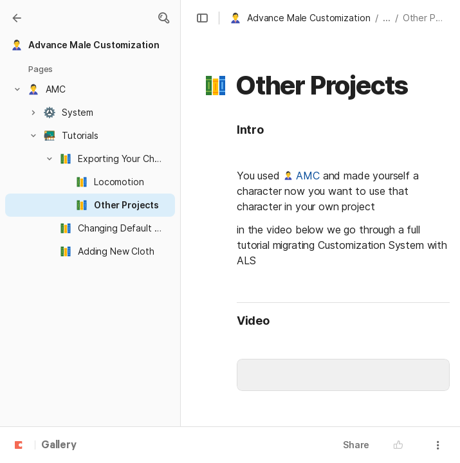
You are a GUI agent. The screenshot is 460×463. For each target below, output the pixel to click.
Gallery (59, 445)
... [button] (387, 17)
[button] (163, 18)
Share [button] (356, 444)
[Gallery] (17, 18)
